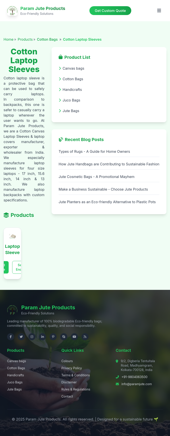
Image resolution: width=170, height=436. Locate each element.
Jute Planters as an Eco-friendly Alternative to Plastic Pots (107, 202)
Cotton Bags (48, 39)
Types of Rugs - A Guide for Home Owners (94, 151)
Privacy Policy (71, 368)
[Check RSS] (85, 336)
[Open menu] (159, 10)
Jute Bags (14, 389)
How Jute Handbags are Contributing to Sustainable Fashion (109, 164)
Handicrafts (15, 375)
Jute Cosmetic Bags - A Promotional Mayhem (97, 176)
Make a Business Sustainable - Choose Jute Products (103, 189)
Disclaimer (69, 382)
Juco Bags (15, 382)
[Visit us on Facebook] (10, 336)
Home (9, 39)
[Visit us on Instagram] (31, 336)
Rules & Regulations (75, 389)
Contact (67, 396)
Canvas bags (16, 361)
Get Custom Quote (110, 10)
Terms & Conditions (75, 375)
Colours (67, 361)
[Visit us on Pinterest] (53, 336)
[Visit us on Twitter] (21, 336)
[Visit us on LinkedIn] (42, 336)
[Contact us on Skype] (63, 336)
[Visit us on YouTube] (74, 336)
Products (25, 39)
